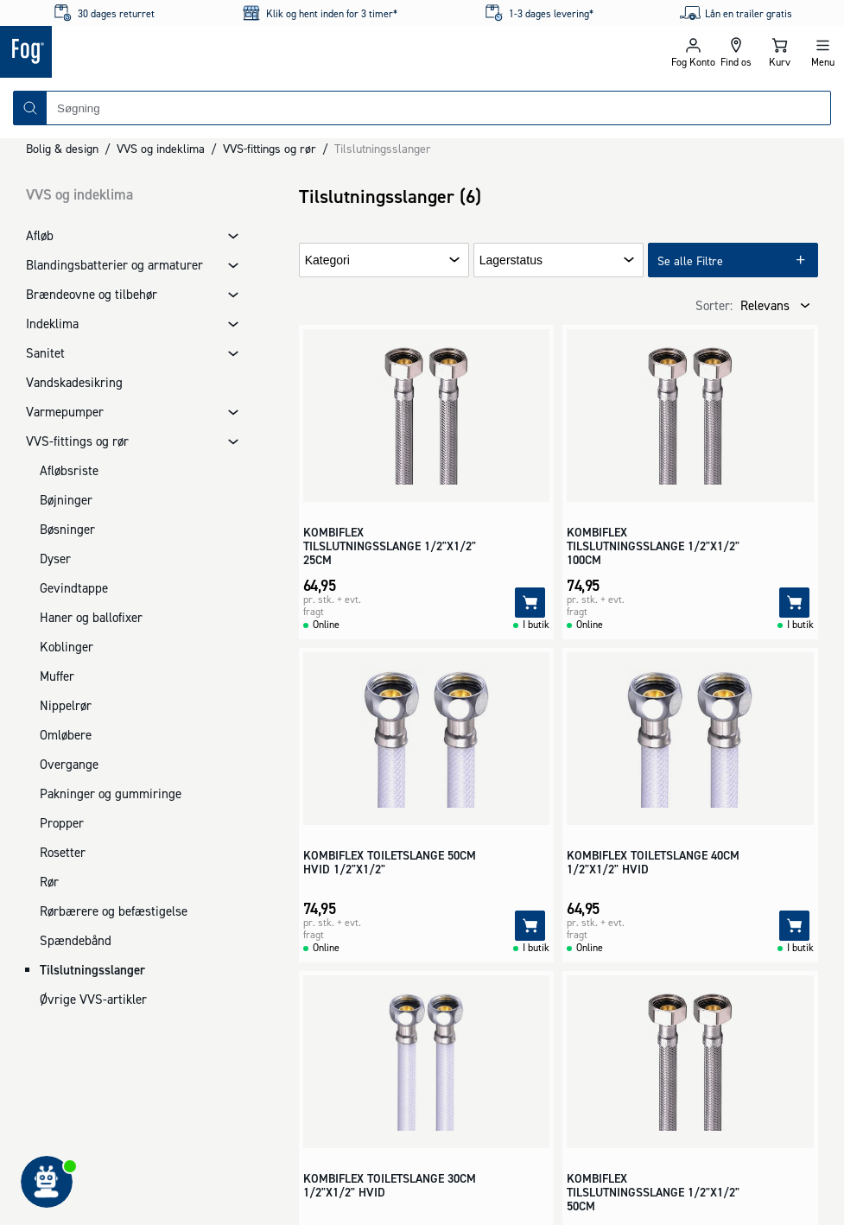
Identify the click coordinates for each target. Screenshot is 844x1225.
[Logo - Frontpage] (211, 52)
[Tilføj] (530, 602)
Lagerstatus (511, 260)
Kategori (327, 260)
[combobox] (438, 108)
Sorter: (714, 305)
